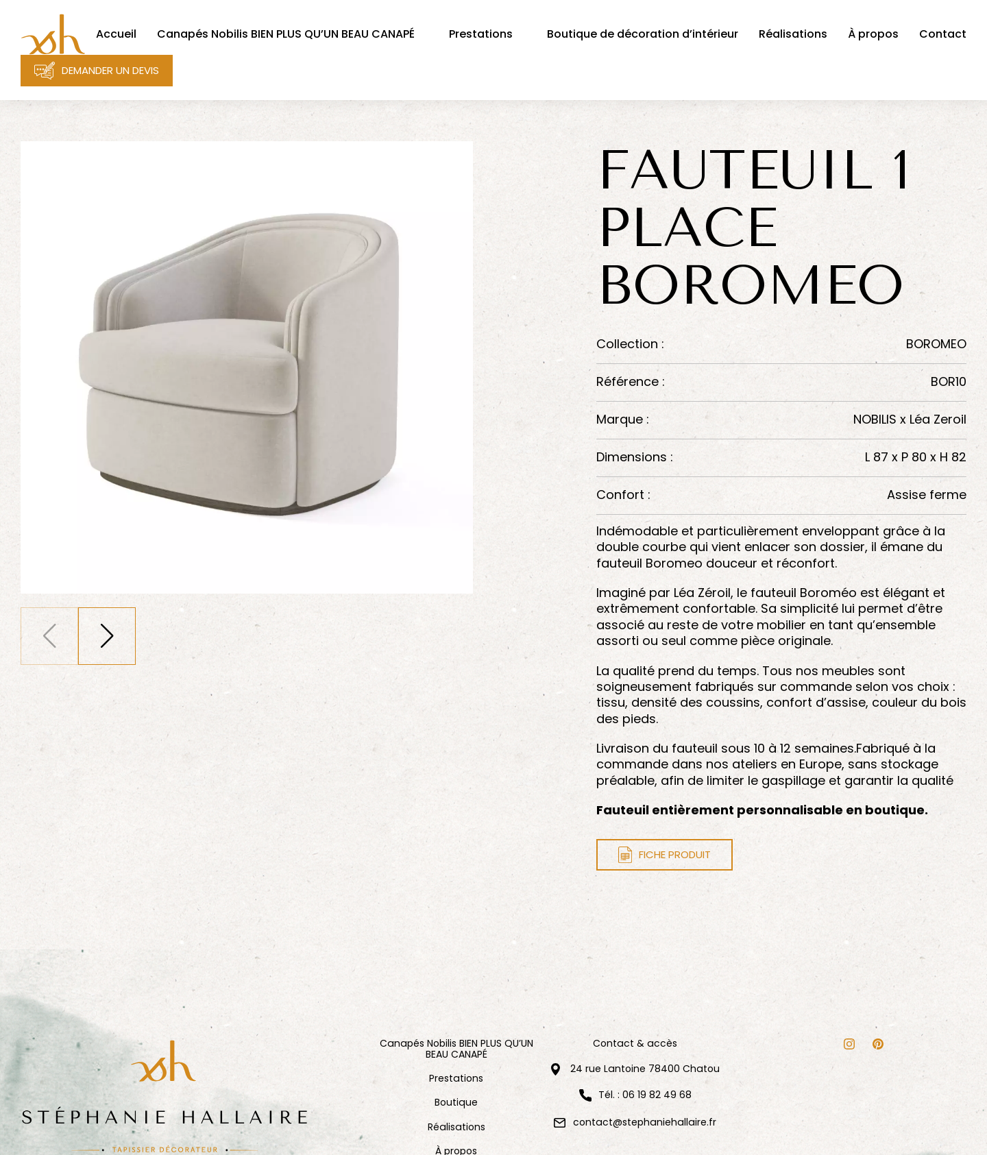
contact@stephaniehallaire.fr (644, 1122)
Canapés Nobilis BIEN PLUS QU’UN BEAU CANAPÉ (456, 1049)
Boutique (456, 1102)
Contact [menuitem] (942, 34)
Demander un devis (96, 70)
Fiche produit (664, 855)
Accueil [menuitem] (116, 34)
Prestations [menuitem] (481, 34)
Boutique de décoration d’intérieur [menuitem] (642, 34)
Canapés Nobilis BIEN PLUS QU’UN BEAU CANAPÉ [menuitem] (286, 34)
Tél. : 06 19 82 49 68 (645, 1095)
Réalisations (456, 1127)
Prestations (456, 1078)
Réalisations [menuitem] (793, 34)
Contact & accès (635, 1043)
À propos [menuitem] (873, 34)
